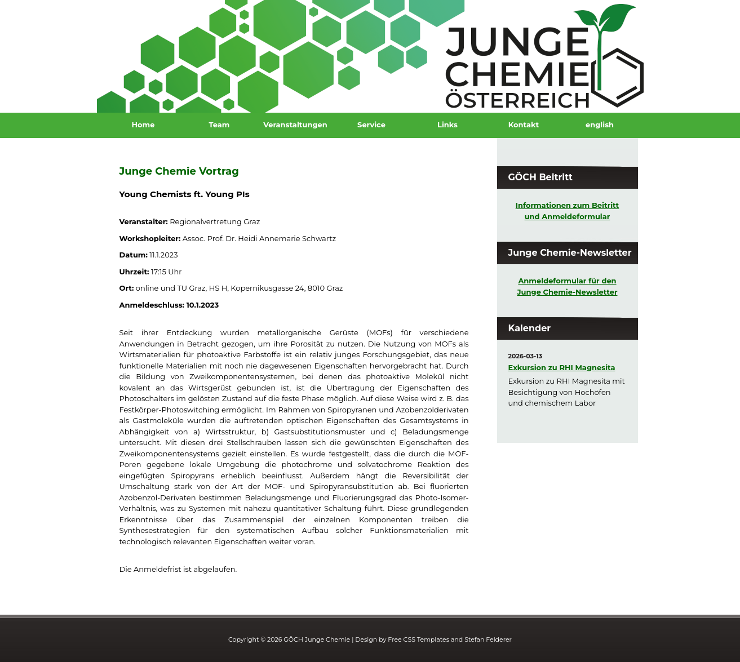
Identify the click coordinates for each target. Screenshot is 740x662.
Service (371, 124)
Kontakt (523, 124)
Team (219, 124)
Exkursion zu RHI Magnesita (561, 367)
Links (447, 124)
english (600, 124)
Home (143, 124)
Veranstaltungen (295, 124)
